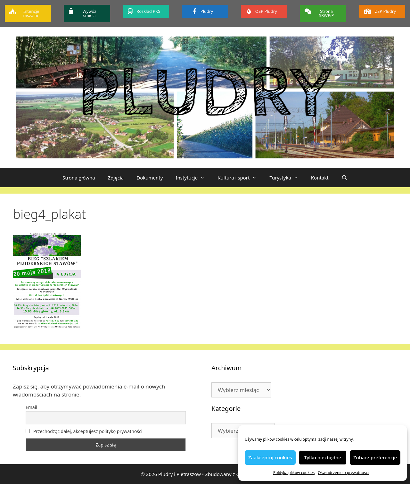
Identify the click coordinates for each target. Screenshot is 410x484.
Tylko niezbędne (322, 457)
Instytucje (193, 177)
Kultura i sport (240, 177)
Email (31, 407)
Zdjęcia (116, 177)
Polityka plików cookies (294, 472)
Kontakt (320, 177)
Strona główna (78, 177)
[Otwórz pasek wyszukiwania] (344, 177)
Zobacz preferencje (375, 457)
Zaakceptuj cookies (270, 457)
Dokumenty (149, 177)
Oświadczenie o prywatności (343, 472)
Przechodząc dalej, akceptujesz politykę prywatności (84, 431)
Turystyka (286, 177)
